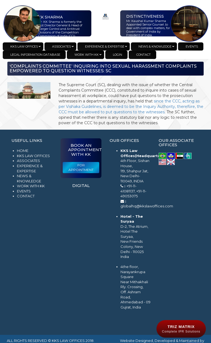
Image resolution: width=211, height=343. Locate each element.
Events (24, 191)
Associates (28, 160)
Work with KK (31, 186)
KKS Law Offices (33, 156)
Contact (26, 196)
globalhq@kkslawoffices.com (146, 206)
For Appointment (81, 167)
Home (22, 150)
